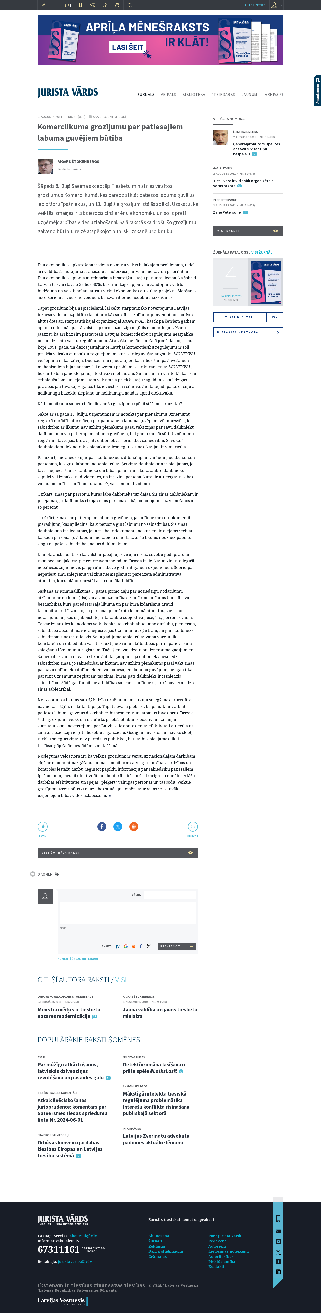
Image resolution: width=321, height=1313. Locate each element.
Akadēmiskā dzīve (135, 1086)
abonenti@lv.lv (83, 1235)
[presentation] (171, 933)
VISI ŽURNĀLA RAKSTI (117, 852)
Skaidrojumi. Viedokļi (110, 116)
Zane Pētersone (225, 200)
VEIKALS (168, 94)
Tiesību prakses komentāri (57, 1093)
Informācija (132, 1128)
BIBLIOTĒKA (193, 94)
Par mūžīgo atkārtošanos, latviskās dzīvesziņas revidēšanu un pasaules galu (71, 1071)
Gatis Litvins (222, 168)
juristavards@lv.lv (75, 1261)
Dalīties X (117, 826)
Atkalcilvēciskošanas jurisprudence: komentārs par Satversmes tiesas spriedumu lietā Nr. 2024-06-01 (72, 1110)
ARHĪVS (271, 94)
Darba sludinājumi (165, 1251)
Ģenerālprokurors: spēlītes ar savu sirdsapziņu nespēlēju (256, 148)
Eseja (42, 1057)
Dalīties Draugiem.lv (133, 826)
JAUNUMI (250, 94)
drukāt (192, 836)
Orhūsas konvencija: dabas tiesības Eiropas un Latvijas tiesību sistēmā (70, 1149)
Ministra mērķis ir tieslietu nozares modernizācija (69, 1012)
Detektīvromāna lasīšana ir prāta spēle (154, 1067)
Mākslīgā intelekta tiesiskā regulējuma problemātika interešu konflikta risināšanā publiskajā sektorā (156, 1103)
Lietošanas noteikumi (228, 1251)
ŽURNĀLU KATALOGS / (243, 252)
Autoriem (217, 1246)
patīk (42, 836)
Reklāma (156, 1246)
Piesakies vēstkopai (248, 332)
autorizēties (255, 5)
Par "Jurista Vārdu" (226, 1235)
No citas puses (134, 1057)
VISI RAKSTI (247, 231)
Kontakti (216, 1266)
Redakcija (217, 1241)
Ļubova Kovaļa (49, 996)
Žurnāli (155, 1241)
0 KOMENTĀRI (49, 874)
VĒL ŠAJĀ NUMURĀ (229, 118)
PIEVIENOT (170, 946)
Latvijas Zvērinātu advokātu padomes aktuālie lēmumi (156, 1139)
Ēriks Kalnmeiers (245, 132)
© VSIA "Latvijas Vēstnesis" (174, 1285)
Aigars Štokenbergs (78, 161)
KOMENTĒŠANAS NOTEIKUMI (78, 959)
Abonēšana (158, 1235)
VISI (121, 980)
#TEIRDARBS (223, 94)
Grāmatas (157, 1256)
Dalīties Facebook (101, 826)
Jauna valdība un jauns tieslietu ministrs (160, 1012)
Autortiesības (221, 1256)
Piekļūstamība (222, 1261)
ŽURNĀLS (146, 94)
